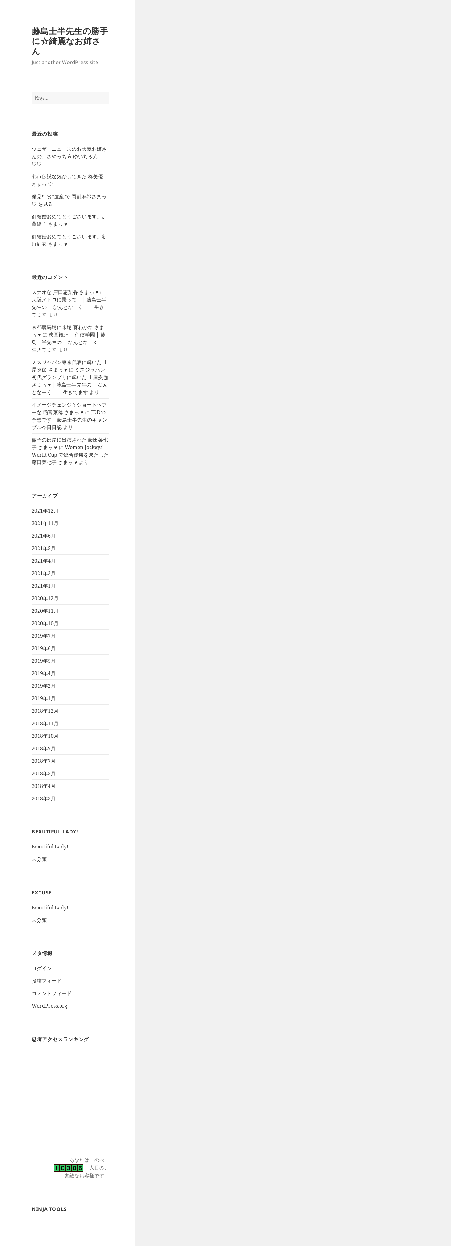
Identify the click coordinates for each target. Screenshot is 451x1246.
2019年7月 (44, 635)
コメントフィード (52, 993)
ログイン (42, 968)
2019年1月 (44, 698)
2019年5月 (44, 660)
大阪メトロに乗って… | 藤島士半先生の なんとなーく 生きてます (69, 307)
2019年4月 (44, 673)
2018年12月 (45, 710)
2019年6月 (44, 648)
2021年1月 (44, 585)
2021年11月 (45, 523)
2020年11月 (45, 610)
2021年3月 (44, 573)
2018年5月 (44, 773)
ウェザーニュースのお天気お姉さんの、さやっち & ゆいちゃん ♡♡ (69, 156)
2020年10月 (45, 623)
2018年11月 (45, 723)
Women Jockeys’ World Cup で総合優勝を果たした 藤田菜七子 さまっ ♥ (70, 455)
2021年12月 (45, 510)
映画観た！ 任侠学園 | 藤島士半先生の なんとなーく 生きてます (70, 342)
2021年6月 (44, 535)
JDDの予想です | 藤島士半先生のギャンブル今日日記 (69, 420)
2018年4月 (44, 786)
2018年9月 (44, 748)
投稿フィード (47, 980)
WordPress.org (49, 1005)
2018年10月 (45, 735)
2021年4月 (44, 560)
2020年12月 (45, 598)
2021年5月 (44, 548)
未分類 (39, 859)
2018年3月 (44, 798)
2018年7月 (44, 760)
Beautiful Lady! (50, 846)
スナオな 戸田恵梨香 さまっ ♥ (65, 292)
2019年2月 (44, 685)
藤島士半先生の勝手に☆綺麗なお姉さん (70, 41)
